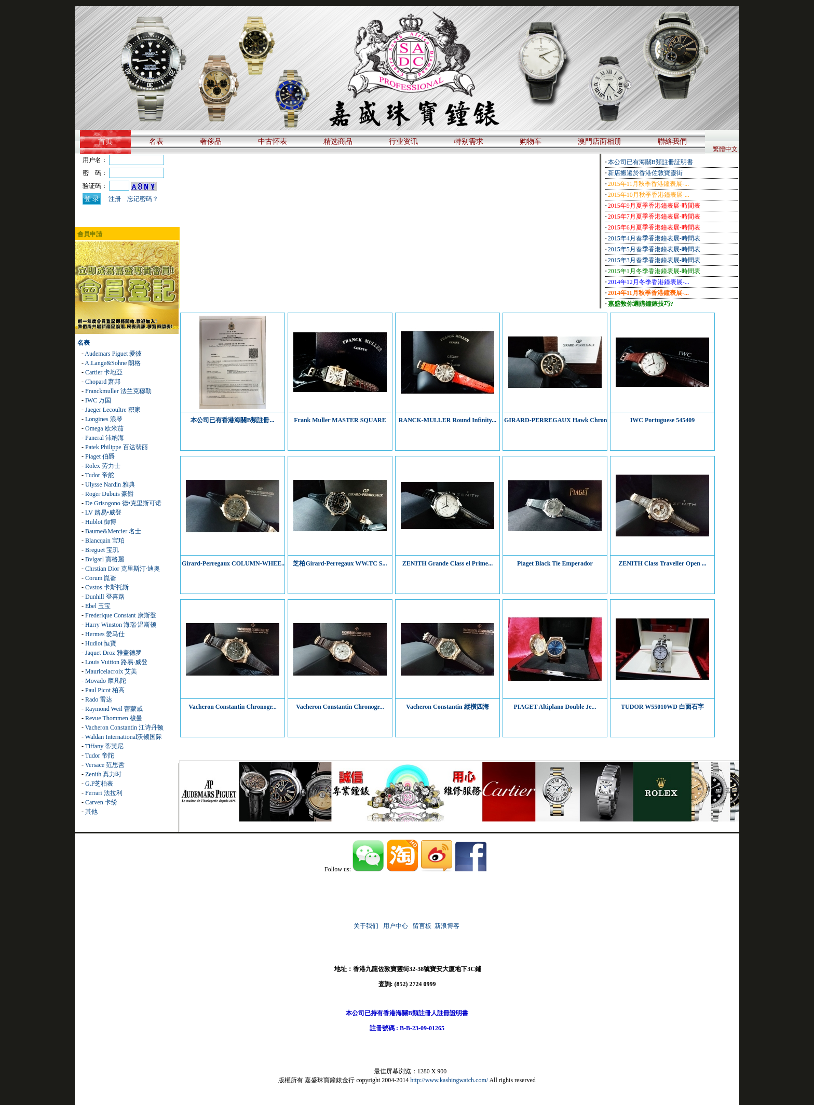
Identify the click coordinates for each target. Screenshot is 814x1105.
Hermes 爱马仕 (105, 634)
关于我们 (366, 925)
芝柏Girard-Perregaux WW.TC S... (340, 563)
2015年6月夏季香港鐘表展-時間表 (654, 227)
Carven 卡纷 (101, 802)
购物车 (530, 141)
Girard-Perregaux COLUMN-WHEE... (234, 563)
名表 (156, 141)
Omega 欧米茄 (104, 428)
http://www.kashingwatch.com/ (449, 1080)
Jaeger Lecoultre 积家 (113, 409)
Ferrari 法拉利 (104, 793)
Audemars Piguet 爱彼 (113, 353)
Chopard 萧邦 (102, 381)
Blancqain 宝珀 (105, 540)
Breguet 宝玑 (102, 550)
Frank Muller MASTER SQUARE (340, 420)
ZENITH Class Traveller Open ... (662, 563)
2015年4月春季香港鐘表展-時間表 (654, 238)
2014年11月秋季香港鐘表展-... (648, 293)
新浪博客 (448, 925)
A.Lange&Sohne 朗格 (113, 363)
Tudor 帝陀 (99, 755)
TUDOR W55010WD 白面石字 (662, 706)
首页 (105, 141)
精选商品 (337, 141)
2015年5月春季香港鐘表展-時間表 (654, 249)
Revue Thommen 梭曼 (113, 718)
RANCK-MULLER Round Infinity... (447, 420)
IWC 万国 (98, 400)
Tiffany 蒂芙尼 (104, 746)
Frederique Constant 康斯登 (120, 615)
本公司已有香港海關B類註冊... (232, 420)
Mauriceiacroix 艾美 (111, 671)
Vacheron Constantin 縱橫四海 (447, 706)
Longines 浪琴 (104, 419)
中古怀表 (272, 141)
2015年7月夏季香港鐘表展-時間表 (654, 216)
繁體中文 (725, 149)
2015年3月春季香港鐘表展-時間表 (654, 260)
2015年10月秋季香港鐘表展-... (648, 194)
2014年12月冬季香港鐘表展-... (648, 282)
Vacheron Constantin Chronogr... (232, 706)
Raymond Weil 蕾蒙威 (114, 708)
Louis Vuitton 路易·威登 (116, 662)
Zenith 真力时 (103, 774)
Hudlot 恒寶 (100, 643)
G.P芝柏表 (99, 783)
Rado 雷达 (98, 699)
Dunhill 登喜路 (105, 596)
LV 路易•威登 (103, 512)
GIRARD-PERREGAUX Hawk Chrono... (559, 420)
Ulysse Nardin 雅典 (110, 484)
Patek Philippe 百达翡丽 (116, 447)
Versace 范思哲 (105, 765)
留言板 (422, 925)
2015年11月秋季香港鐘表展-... (648, 183)
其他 (91, 811)
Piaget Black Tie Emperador (555, 563)
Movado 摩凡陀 (105, 680)
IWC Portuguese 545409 (662, 420)
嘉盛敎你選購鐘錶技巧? (640, 303)
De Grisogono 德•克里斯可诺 (123, 503)
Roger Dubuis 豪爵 (109, 493)
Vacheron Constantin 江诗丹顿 (124, 727)
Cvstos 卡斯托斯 (107, 587)
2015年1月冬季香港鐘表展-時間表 (654, 271)
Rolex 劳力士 (102, 465)
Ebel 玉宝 (98, 606)
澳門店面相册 (599, 141)
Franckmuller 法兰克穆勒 (118, 391)
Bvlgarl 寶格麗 (104, 559)
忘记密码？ (142, 199)
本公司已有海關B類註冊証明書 (650, 162)
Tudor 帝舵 (99, 475)
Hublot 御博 (100, 521)
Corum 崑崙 (100, 578)
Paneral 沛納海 (104, 437)
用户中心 (395, 925)
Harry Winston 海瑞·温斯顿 (120, 624)
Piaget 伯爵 (100, 456)
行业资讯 (403, 141)
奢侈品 (211, 141)
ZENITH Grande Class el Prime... (447, 563)
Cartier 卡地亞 (104, 372)
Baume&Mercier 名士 (113, 531)
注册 (114, 199)
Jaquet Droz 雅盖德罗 (113, 652)
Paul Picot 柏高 (105, 690)
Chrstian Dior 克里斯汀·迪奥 (122, 568)
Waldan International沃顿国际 (123, 736)
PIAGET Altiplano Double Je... (554, 706)
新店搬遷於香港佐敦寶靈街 (645, 173)
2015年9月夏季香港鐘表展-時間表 (654, 205)
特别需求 (468, 141)
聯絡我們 (672, 141)
